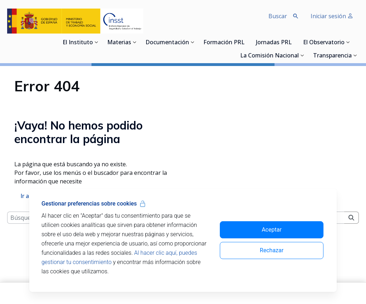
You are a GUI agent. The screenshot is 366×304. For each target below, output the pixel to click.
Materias (119, 43)
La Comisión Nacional (269, 56)
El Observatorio (324, 43)
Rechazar (271, 250)
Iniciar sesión (332, 16)
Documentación (167, 43)
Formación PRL (223, 43)
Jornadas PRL (274, 43)
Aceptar (272, 229)
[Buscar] (351, 238)
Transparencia (332, 56)
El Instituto (78, 43)
